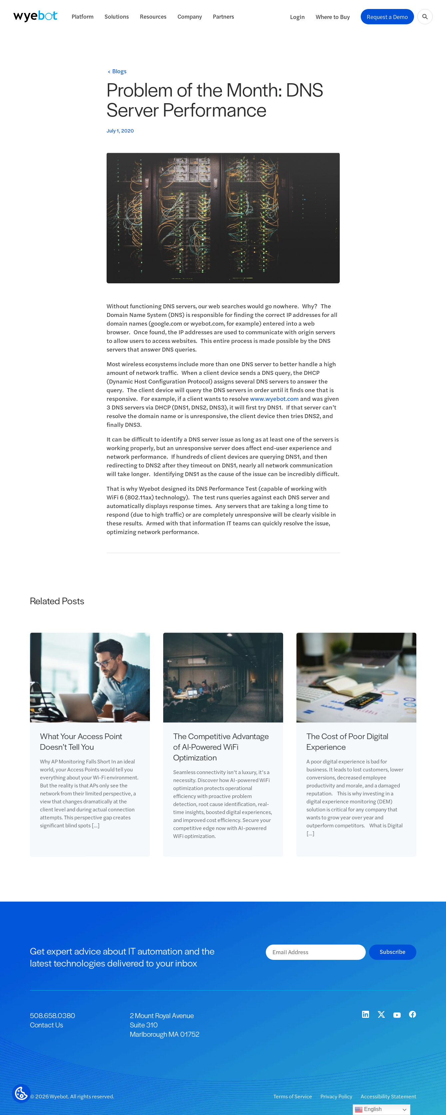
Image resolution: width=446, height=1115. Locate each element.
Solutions (117, 16)
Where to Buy (333, 17)
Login (297, 17)
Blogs (119, 71)
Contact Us (46, 1024)
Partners (223, 16)
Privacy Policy (336, 1096)
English (368, 1110)
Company (190, 16)
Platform (83, 16)
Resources (153, 16)
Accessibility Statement (388, 1096)
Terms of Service (293, 1096)
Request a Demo (387, 17)
